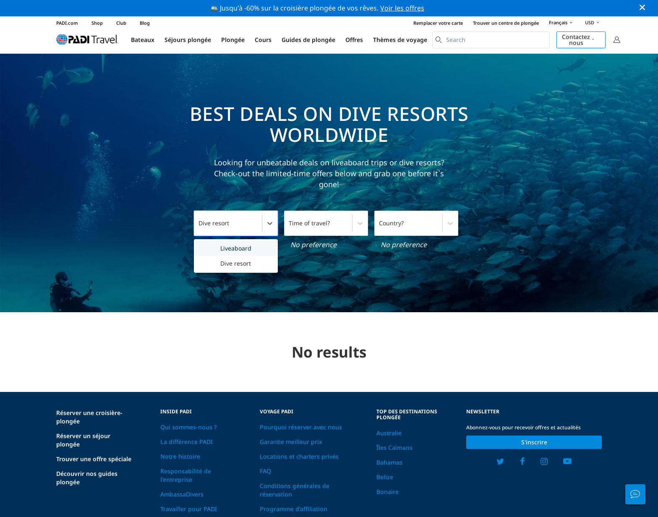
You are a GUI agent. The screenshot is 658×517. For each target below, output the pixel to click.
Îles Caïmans (394, 448)
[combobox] (491, 39)
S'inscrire (534, 442)
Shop (97, 23)
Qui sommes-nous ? (188, 427)
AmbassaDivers (182, 494)
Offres (354, 40)
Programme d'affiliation (293, 509)
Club (121, 23)
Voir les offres (402, 8)
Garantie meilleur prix (291, 442)
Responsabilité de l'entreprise (185, 475)
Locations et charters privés (299, 456)
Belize (384, 477)
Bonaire (387, 492)
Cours (263, 40)
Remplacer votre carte (438, 23)
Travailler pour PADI (188, 509)
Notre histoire (180, 456)
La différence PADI (186, 442)
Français (562, 23)
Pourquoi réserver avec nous (301, 427)
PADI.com (67, 23)
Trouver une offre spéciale (93, 459)
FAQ (265, 471)
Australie (389, 433)
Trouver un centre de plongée (506, 23)
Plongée (233, 40)
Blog (145, 23)
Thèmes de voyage (400, 40)
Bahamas (389, 462)
